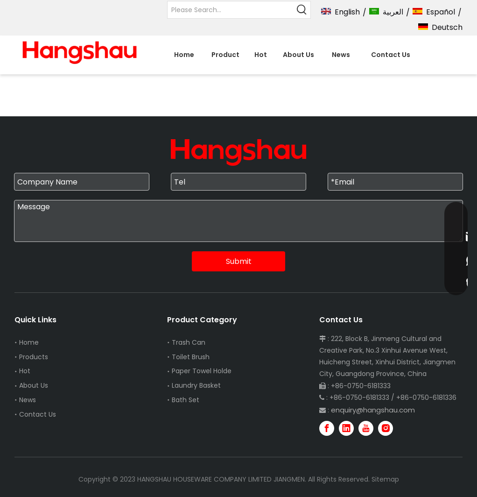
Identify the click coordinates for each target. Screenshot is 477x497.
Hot (24, 371)
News (27, 400)
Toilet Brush (191, 357)
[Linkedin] (346, 428)
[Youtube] (365, 428)
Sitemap (385, 479)
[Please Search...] (231, 9)
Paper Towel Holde (201, 371)
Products (33, 357)
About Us (33, 385)
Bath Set (185, 400)
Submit (239, 261)
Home (29, 342)
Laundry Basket (196, 385)
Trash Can (188, 342)
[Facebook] (326, 428)
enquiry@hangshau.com (373, 410)
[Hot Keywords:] (302, 9)
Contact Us (37, 414)
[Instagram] (385, 428)
